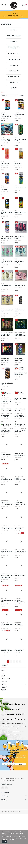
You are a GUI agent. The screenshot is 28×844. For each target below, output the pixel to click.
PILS (2, 699)
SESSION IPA (14, 65)
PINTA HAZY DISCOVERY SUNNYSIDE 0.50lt (19, 164)
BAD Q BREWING (5, 405)
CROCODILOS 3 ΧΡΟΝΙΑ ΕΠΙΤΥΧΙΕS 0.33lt (19, 480)
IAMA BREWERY (4, 478)
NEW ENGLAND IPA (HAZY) (14, 47)
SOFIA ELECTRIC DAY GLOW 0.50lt (20, 457)
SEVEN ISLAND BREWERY (7, 332)
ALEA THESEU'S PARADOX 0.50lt (5, 140)
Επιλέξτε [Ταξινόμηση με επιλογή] (9, 95)
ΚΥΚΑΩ (16, 308)
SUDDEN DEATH (5, 526)
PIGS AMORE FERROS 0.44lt (7, 384)
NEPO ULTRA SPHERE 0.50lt (7, 213)
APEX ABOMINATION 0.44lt (6, 262)
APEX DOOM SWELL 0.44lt (20, 237)
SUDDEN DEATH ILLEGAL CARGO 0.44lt (21, 529)
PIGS (2, 381)
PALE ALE (4, 707)
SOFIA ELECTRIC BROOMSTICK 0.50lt (6, 457)
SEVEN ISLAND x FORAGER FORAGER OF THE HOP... (20, 335)
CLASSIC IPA (14, 30)
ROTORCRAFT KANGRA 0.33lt (19, 651)
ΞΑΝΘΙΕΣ (4, 691)
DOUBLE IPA (13, 41)
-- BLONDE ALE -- (6, 704)
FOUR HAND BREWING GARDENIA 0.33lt (7, 602)
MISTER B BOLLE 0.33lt (19, 115)
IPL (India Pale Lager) (13, 54)
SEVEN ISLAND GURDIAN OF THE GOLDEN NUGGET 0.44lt (6, 432)
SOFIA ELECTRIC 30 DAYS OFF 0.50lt (20, 675)
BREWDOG (17, 551)
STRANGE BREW (18, 430)
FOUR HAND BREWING (20, 575)
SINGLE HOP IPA (14, 71)
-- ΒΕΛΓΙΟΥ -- (4, 713)
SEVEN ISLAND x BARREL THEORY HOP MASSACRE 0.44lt (7, 335)
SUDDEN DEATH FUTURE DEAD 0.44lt (6, 529)
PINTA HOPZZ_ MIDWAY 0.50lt (5, 164)
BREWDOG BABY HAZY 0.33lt (7, 578)
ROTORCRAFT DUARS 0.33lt (7, 627)
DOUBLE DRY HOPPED (14, 35)
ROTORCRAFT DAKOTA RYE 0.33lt (20, 627)
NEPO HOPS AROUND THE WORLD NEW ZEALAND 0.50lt (7, 237)
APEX (16, 234)
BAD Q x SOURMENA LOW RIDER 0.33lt (6, 408)
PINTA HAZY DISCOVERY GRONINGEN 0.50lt (6, 188)
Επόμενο (19, 687)
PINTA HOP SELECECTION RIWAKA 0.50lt (7, 505)
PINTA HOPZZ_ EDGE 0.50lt (20, 140)
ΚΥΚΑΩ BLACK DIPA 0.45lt (20, 310)
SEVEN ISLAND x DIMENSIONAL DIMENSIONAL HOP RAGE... (20, 359)
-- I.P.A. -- (3, 710)
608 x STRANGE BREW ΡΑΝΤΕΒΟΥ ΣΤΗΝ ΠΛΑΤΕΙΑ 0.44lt (21, 383)
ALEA (2, 137)
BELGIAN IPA (14, 82)
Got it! (5, 841)
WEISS (3, 702)
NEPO (16, 186)
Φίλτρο (22, 95)
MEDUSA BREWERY (19, 502)
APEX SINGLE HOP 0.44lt (19, 262)
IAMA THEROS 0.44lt (6, 480)
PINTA (16, 137)
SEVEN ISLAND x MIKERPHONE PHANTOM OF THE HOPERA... (6, 359)
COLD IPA (14, 88)
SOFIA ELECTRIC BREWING (7, 454)
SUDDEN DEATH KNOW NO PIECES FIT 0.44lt (7, 675)
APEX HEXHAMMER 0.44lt (6, 286)
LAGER (3, 696)
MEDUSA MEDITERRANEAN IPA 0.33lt (20, 505)
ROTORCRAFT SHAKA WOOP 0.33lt (7, 651)
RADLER (3, 716)
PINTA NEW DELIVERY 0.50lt (21, 408)
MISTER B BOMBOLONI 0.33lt (6, 115)
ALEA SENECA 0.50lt (20, 602)
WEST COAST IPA (13, 76)
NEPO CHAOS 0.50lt (20, 212)
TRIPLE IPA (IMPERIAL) (13, 59)
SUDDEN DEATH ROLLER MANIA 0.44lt (7, 553)
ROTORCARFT (4, 624)
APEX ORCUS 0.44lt (20, 285)
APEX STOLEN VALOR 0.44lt (7, 310)
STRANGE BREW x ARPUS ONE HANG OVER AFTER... (19, 432)
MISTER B (3, 112)
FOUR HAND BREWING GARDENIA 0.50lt (21, 578)
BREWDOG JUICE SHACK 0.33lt (19, 553)
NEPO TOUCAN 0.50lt (20, 188)
